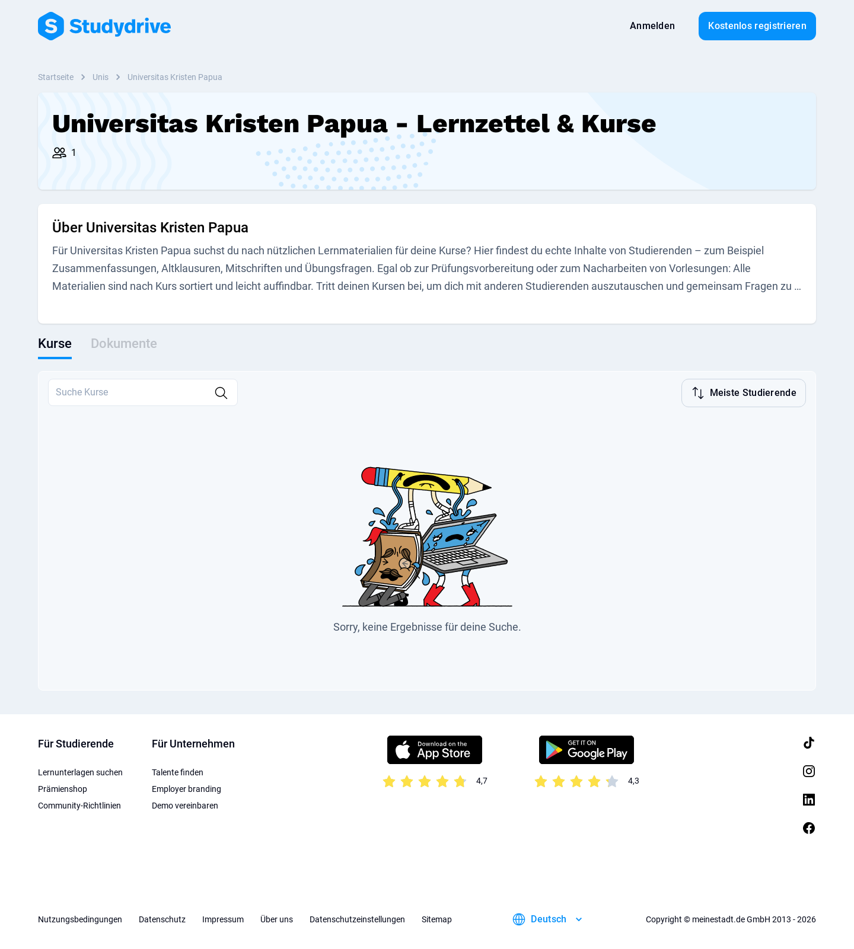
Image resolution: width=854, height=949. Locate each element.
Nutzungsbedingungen (80, 919)
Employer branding (186, 789)
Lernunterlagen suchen (80, 772)
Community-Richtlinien (79, 805)
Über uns (276, 919)
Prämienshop (62, 789)
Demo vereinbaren (185, 805)
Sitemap (437, 919)
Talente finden (177, 772)
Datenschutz (162, 919)
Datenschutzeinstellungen (357, 919)
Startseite (56, 77)
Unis (101, 77)
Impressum (223, 919)
